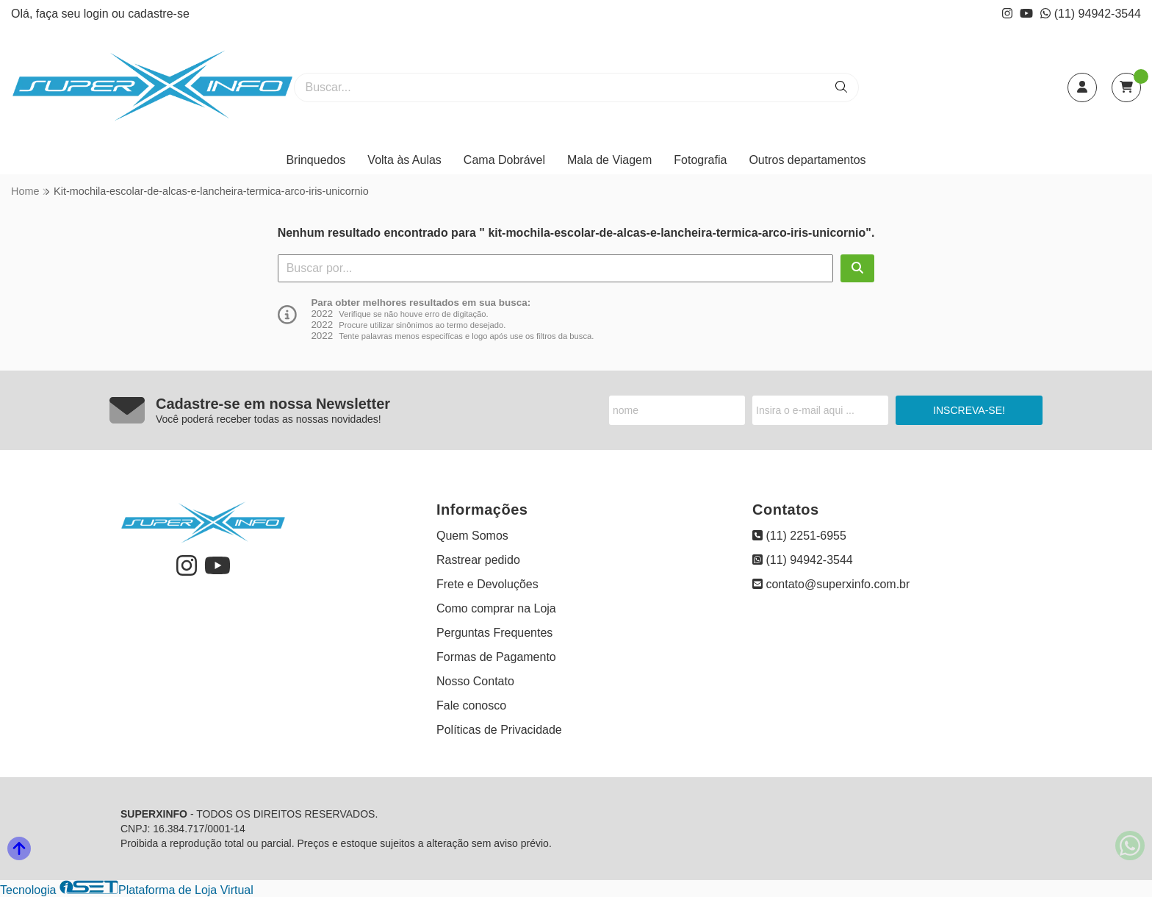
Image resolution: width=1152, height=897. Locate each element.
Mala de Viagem (609, 160)
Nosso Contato (475, 681)
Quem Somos (472, 535)
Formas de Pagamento (496, 657)
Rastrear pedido (478, 560)
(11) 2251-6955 (799, 535)
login (98, 13)
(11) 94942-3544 (1090, 13)
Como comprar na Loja (496, 608)
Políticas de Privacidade (499, 729)
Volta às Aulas (404, 160)
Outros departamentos (807, 160)
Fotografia (700, 160)
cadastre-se (159, 13)
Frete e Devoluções (487, 584)
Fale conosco (471, 705)
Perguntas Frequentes (494, 632)
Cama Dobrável (504, 160)
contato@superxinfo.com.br (831, 584)
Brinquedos (315, 160)
